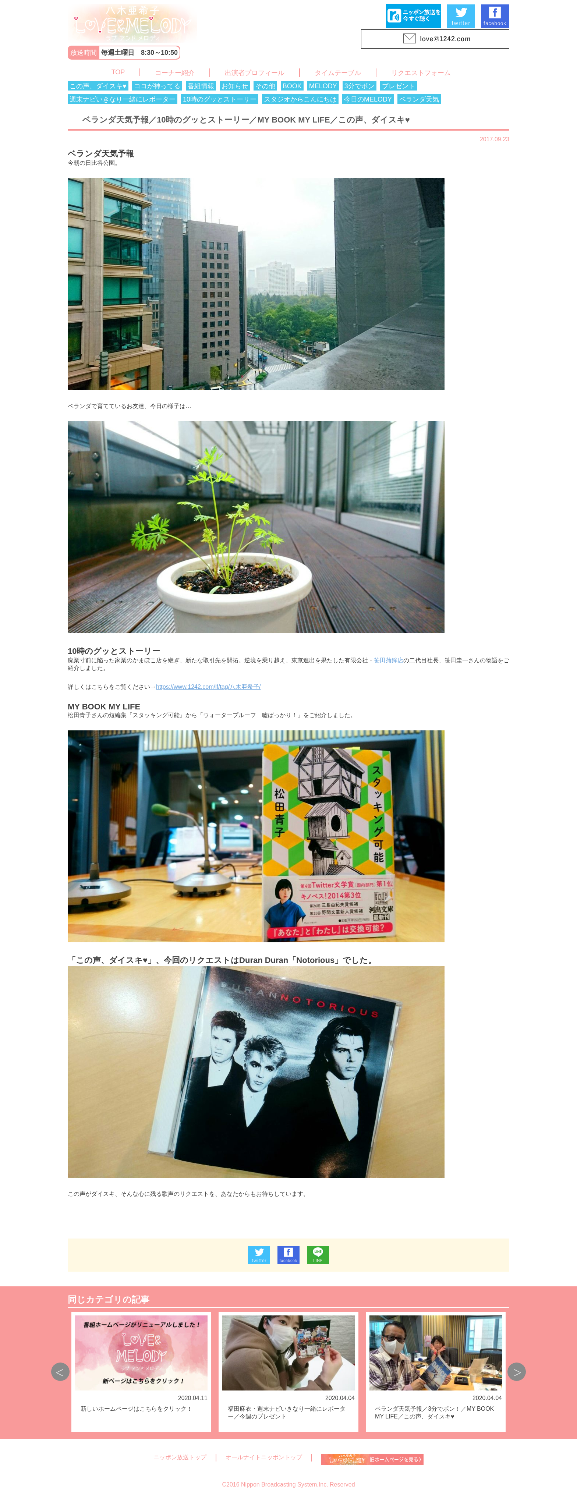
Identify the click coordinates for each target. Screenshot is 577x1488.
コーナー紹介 (175, 73)
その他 (265, 86)
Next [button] (516, 1372)
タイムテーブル (338, 73)
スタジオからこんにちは (300, 99)
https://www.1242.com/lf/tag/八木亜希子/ (208, 687)
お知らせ (235, 86)
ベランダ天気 (419, 99)
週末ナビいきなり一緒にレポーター (123, 99)
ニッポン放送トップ (179, 1457)
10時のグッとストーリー (219, 99)
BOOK (292, 86)
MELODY (323, 86)
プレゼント (398, 86)
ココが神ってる (157, 86)
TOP (118, 72)
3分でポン (359, 86)
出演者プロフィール (254, 73)
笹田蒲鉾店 (388, 660)
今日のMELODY (368, 99)
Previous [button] (60, 1372)
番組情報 (201, 86)
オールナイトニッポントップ (264, 1457)
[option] (141, 1372)
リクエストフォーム (421, 73)
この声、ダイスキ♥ (98, 86)
